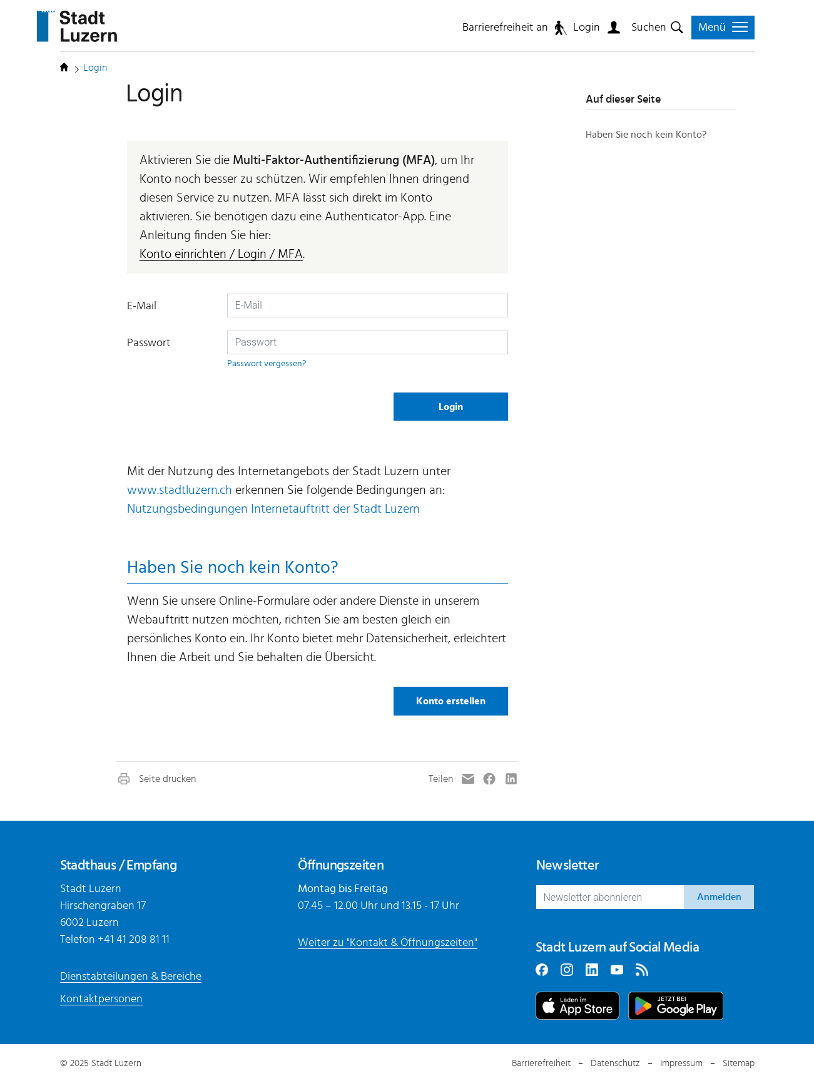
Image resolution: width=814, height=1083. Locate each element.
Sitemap (739, 1063)
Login (586, 27)
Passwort (149, 343)
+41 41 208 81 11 (134, 939)
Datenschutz (615, 1063)
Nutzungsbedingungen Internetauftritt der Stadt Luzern (273, 509)
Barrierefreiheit (541, 1063)
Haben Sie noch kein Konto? (646, 135)
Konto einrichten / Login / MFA (221, 254)
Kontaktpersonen (101, 999)
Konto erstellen (451, 701)
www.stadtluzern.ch (179, 490)
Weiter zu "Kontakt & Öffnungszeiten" (387, 942)
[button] (156, 778)
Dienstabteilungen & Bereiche (130, 976)
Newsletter (567, 865)
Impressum (681, 1063)
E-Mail (141, 306)
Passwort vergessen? (266, 363)
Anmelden (719, 897)
